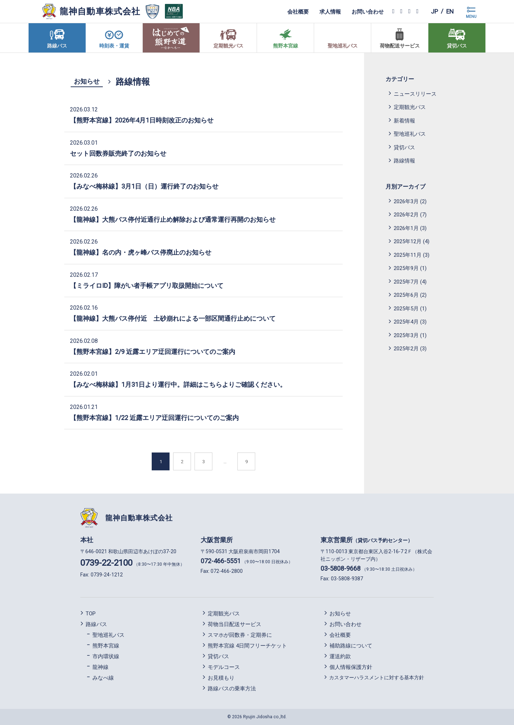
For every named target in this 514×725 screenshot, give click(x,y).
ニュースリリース (415, 94)
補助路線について (350, 645)
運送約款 (340, 656)
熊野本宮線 (105, 645)
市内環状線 (105, 656)
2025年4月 (406, 322)
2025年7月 (406, 282)
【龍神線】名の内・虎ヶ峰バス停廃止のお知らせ (140, 252)
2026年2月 (406, 214)
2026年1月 (406, 228)
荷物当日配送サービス (234, 624)
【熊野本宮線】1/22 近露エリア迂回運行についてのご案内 (154, 417)
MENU (471, 17)
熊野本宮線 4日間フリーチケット (247, 645)
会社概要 (296, 11)
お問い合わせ (366, 11)
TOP (91, 613)
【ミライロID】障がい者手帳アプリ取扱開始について (146, 285)
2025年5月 (406, 308)
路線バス (96, 624)
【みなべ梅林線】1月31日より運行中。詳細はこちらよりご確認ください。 (178, 384)
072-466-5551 (221, 561)
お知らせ (87, 81)
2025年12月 (408, 241)
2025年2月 (406, 348)
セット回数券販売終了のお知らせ (118, 153)
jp (433, 11)
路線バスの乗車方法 (232, 688)
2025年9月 (406, 268)
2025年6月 (406, 295)
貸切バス (404, 147)
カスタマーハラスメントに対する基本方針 (376, 677)
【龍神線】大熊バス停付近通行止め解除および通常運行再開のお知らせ (173, 219)
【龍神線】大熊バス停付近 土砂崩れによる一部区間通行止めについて (176, 318)
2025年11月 (408, 255)
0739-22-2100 (106, 563)
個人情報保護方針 (350, 667)
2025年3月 (406, 335)
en (449, 11)
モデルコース (224, 667)
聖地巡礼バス (410, 134)
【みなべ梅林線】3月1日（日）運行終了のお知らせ (144, 186)
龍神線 (100, 667)
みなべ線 (103, 678)
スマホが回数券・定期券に (240, 635)
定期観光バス (410, 107)
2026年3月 (406, 201)
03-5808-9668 (341, 568)
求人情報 (328, 11)
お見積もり (221, 678)
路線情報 (404, 161)
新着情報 (404, 121)
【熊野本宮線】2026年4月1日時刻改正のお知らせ (141, 120)
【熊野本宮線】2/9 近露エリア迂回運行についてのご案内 (152, 351)
